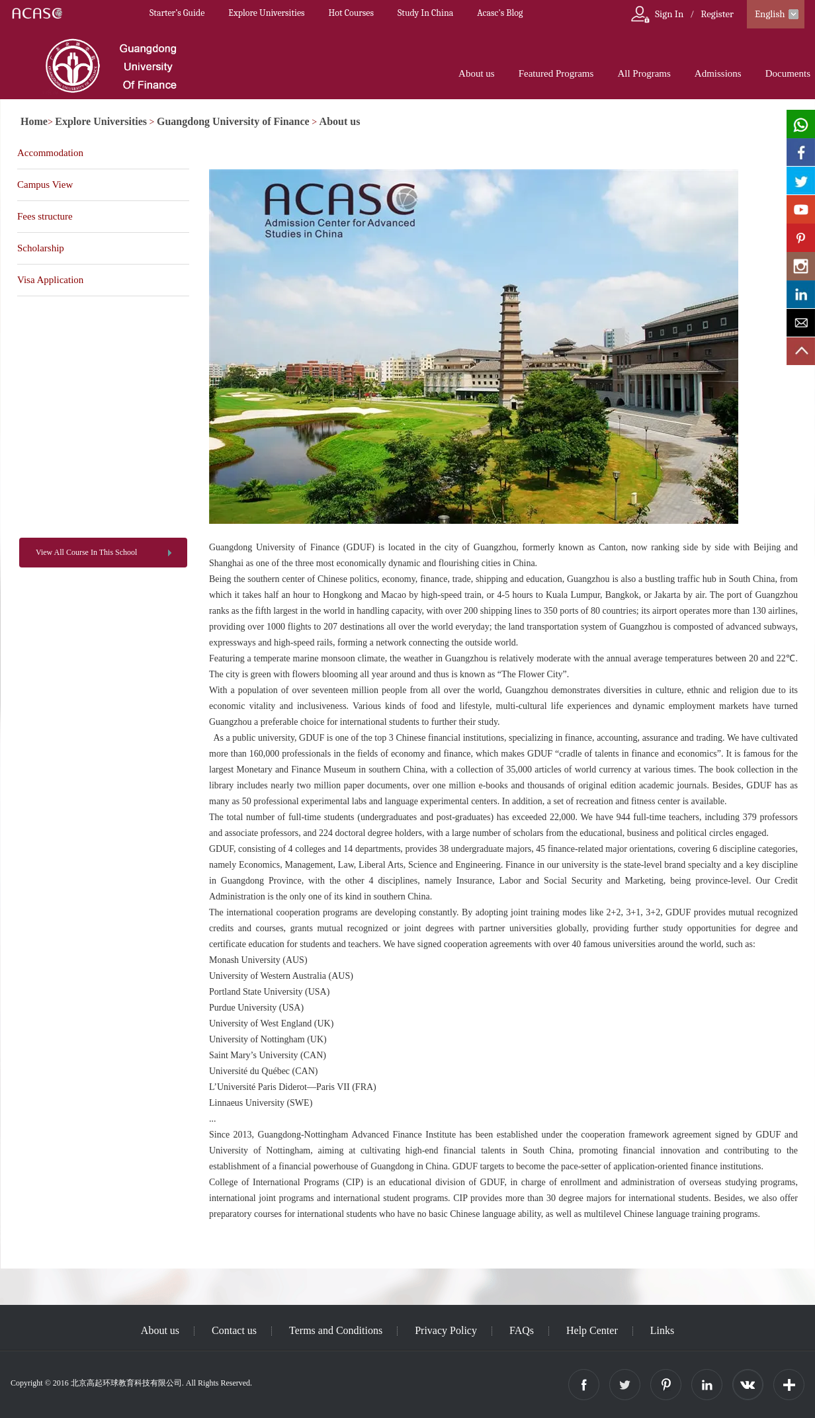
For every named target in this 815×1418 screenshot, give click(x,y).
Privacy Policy (446, 1330)
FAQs (521, 1330)
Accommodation (50, 152)
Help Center (592, 1330)
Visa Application (50, 279)
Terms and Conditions (335, 1330)
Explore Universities (266, 13)
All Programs (643, 73)
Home (34, 121)
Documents (787, 73)
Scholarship (40, 248)
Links (662, 1330)
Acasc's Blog (500, 13)
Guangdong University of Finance (233, 121)
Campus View (45, 184)
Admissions (718, 73)
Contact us (234, 1330)
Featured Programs (556, 73)
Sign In (669, 14)
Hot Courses (351, 13)
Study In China (425, 13)
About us (476, 73)
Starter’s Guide (177, 13)
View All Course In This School (86, 552)
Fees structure (45, 216)
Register (717, 14)
